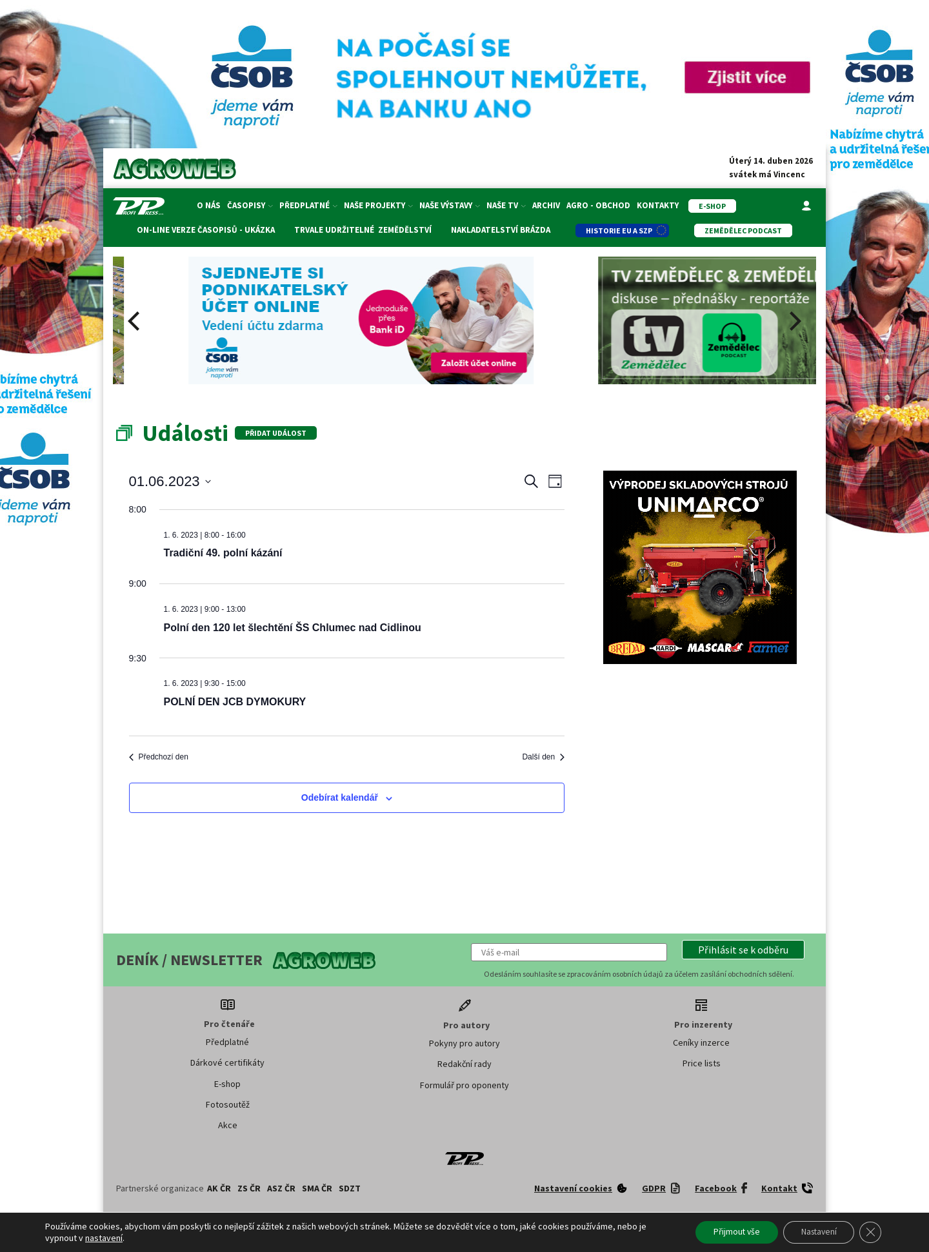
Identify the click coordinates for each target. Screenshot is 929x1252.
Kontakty (658, 205)
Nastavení (814, 1232)
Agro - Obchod (598, 205)
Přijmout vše (728, 1232)
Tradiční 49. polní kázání (223, 552)
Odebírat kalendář (339, 797)
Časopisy (250, 205)
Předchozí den (158, 756)
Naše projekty (378, 205)
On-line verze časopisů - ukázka (205, 229)
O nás (209, 205)
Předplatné (308, 205)
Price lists (702, 1063)
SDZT (350, 1188)
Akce (227, 1125)
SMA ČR (317, 1188)
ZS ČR (249, 1188)
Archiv (546, 205)
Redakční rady (464, 1064)
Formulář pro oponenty (464, 1085)
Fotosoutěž (228, 1104)
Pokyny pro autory (464, 1043)
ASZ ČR (281, 1188)
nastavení (104, 1238)
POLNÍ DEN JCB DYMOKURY (235, 701)
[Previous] (135, 321)
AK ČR (219, 1188)
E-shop (227, 1084)
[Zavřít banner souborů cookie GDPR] (869, 1232)
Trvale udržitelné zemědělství (362, 229)
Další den (543, 756)
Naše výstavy (449, 205)
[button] (743, 949)
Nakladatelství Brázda (500, 229)
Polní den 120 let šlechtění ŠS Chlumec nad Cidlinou (292, 627)
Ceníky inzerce (701, 1042)
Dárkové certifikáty (227, 1062)
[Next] (793, 321)
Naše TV (506, 205)
